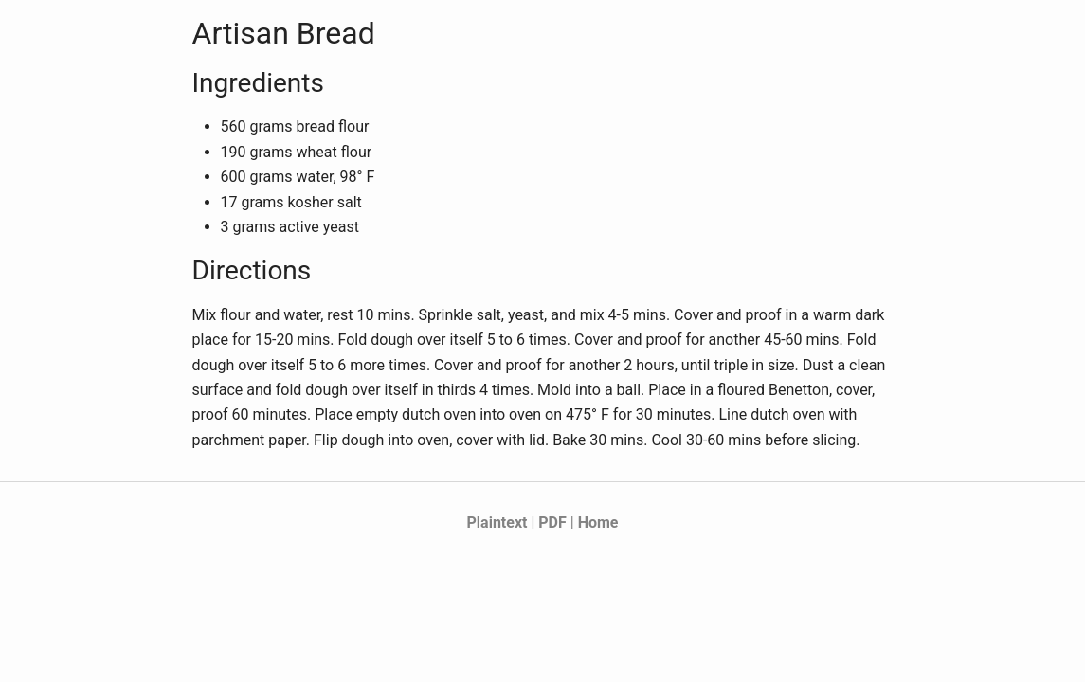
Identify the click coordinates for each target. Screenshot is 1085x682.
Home (598, 522)
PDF (552, 522)
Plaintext (497, 522)
